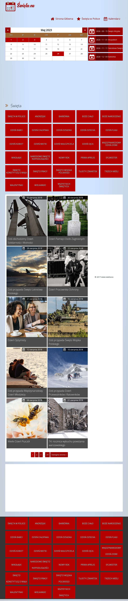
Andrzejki (40, 116)
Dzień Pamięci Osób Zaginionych (67, 239)
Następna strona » (59, 454)
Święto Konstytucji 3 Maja (16, 171)
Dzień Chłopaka (40, 130)
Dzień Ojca (87, 144)
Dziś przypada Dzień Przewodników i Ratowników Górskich (64, 392)
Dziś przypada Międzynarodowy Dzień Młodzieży (25, 392)
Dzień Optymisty (17, 340)
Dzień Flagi (112, 130)
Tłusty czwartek (87, 171)
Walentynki (16, 185)
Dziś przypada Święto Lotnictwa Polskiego (25, 291)
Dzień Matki (40, 144)
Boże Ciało (87, 116)
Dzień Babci (16, 130)
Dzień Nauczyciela (64, 144)
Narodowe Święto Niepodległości (115, 52)
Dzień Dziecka (87, 130)
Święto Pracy (40, 171)
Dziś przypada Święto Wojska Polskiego (65, 342)
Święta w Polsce (16, 116)
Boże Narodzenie (111, 116)
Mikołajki (17, 157)
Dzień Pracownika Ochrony (63, 289)
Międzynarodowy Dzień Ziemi (111, 144)
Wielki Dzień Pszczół (19, 441)
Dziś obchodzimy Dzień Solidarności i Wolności (20, 240)
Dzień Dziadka (64, 130)
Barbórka (112, 57)
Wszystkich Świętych (112, 43)
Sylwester (111, 157)
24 (47, 454)
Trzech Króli (111, 171)
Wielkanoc (40, 185)
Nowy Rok (64, 157)
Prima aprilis (88, 157)
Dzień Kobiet (16, 144)
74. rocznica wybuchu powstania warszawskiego (66, 443)
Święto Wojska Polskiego (114, 35)
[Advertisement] (64, 82)
